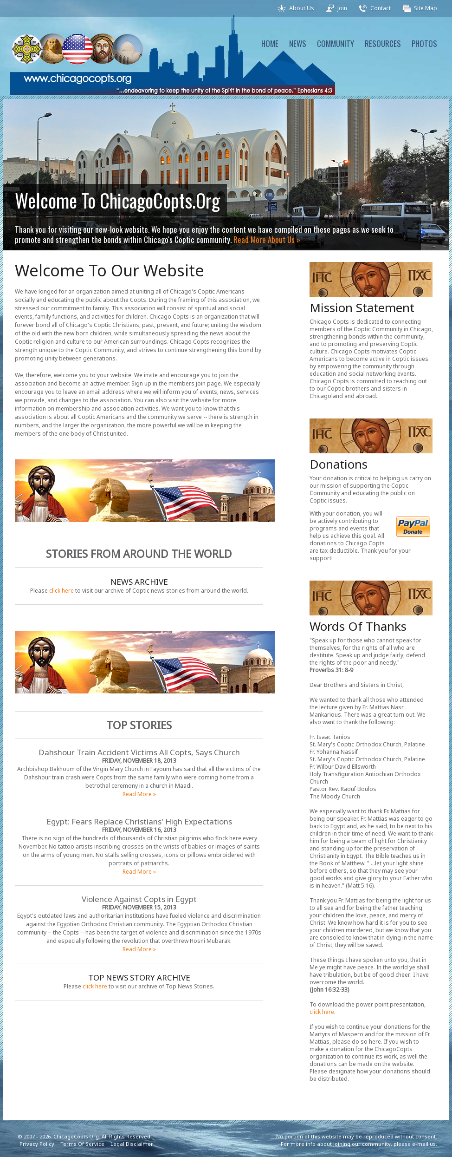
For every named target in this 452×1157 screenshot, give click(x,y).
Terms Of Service (82, 1143)
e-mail (420, 1143)
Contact (380, 8)
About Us (301, 8)
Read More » (139, 794)
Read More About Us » (266, 239)
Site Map (425, 8)
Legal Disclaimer (131, 1143)
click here (61, 591)
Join (342, 8)
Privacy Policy (36, 1143)
